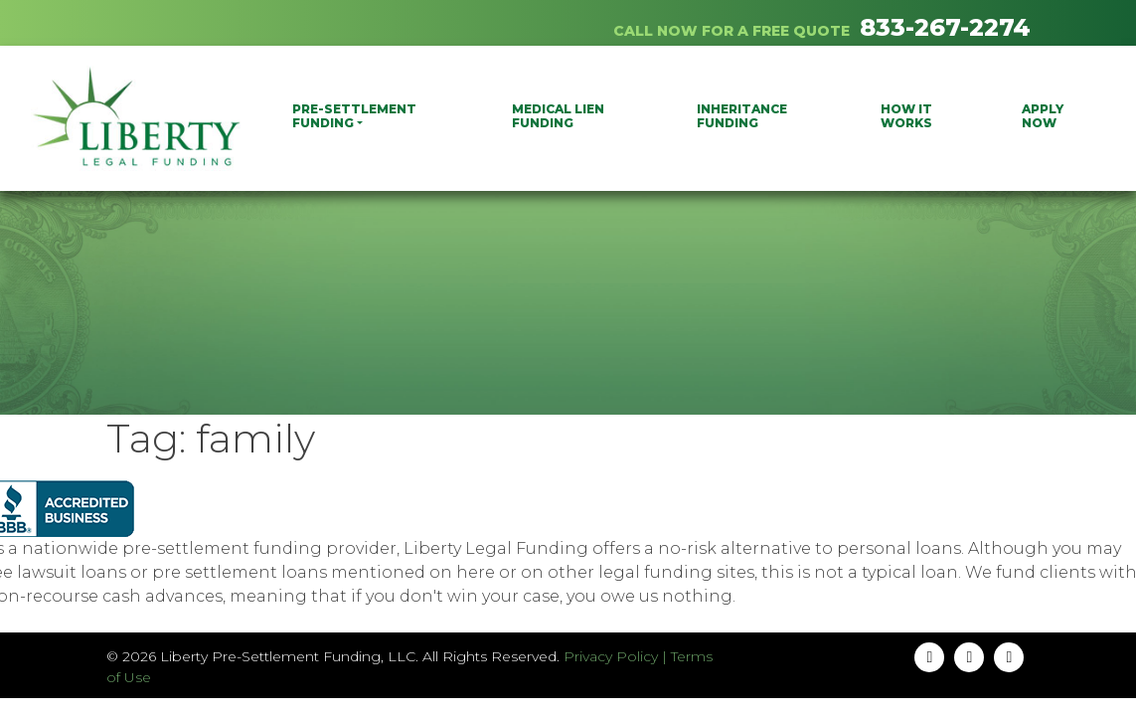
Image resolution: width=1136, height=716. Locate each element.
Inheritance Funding (742, 115)
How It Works (906, 115)
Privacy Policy (611, 656)
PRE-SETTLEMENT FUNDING (354, 115)
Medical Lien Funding (558, 115)
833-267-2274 (945, 27)
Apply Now (1042, 115)
